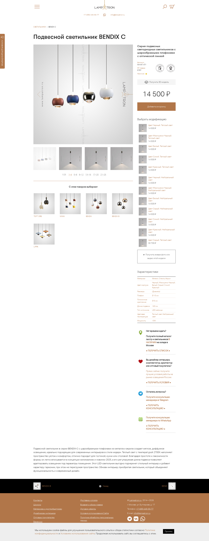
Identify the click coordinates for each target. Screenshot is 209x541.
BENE (164, 486)
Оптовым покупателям (44, 517)
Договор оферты (88, 509)
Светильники (39, 27)
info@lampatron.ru (118, 15)
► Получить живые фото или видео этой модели (156, 256)
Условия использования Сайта (94, 513)
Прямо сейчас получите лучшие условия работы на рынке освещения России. (159, 374)
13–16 (88, 175)
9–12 (81, 175)
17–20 (96, 175)
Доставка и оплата (88, 500)
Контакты (37, 500)
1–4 (70, 175)
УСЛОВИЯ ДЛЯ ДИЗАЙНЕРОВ (2, 51)
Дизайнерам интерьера (44, 513)
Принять (168, 531)
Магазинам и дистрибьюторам (47, 509)
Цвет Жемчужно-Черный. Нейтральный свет (162, 191)
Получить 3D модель (156, 82)
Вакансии (37, 521)
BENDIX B (46, 486)
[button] (39, 94)
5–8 (75, 175)
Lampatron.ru (135, 500)
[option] (83, 94)
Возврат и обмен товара (91, 504)
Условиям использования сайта (78, 533)
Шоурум (37, 504)
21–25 (103, 175)
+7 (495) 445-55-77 (91, 15)
